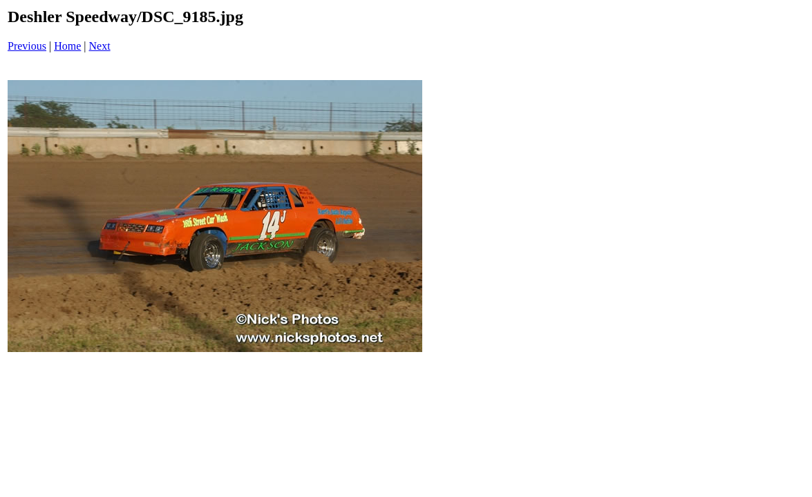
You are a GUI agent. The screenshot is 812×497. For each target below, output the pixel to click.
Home (67, 46)
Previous (27, 46)
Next (100, 46)
